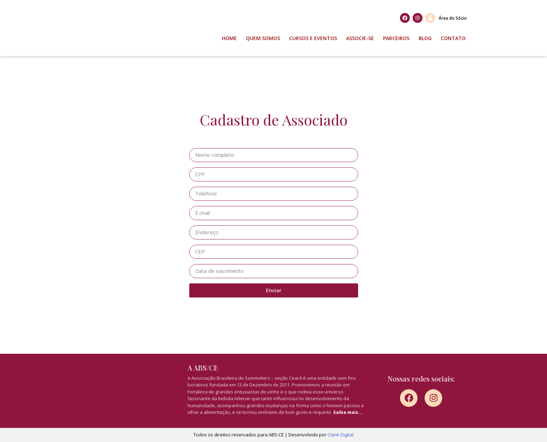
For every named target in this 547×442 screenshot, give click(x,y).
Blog (425, 38)
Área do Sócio (453, 18)
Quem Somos (263, 38)
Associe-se (360, 38)
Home (229, 38)
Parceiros (396, 38)
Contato (453, 38)
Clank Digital (340, 434)
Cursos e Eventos (313, 38)
